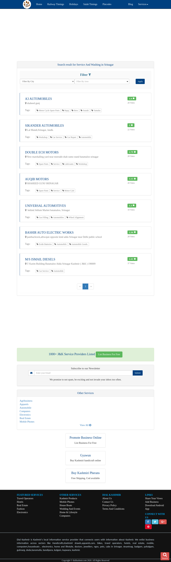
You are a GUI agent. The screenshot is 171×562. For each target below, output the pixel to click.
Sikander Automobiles (44, 125)
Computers (25, 411)
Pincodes (107, 4)
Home (39, 4)
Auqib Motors (37, 179)
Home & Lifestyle (68, 512)
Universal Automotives (45, 206)
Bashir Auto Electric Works (49, 232)
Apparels (24, 404)
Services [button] (143, 4)
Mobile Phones (27, 421)
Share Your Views (153, 498)
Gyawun (85, 455)
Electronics (25, 414)
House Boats (66, 505)
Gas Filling (42, 217)
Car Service (56, 137)
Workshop (42, 137)
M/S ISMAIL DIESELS (40, 259)
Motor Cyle (68, 190)
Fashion (21, 509)
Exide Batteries (44, 244)
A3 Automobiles (38, 99)
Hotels (20, 502)
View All (85, 425)
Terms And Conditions (113, 509)
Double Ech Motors (42, 152)
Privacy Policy (109, 505)
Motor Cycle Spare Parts (48, 110)
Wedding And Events (70, 509)
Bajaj (65, 110)
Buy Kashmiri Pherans (85, 473)
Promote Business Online (86, 437)
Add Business (151, 502)
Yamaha (95, 110)
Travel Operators (25, 498)
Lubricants (67, 164)
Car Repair (70, 137)
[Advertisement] (85, 36)
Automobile (85, 137)
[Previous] (80, 286)
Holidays (73, 4)
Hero (75, 110)
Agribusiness (26, 401)
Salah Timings (90, 4)
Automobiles (57, 217)
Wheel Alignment (75, 217)
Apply (140, 81)
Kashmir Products (68, 498)
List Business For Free (109, 354)
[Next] (91, 286)
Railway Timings (55, 4)
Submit (138, 373)
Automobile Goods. (78, 244)
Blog (130, 4)
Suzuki (85, 110)
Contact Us (107, 502)
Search (165, 556)
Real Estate (25, 418)
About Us (107, 498)
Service (55, 164)
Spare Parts (42, 164)
